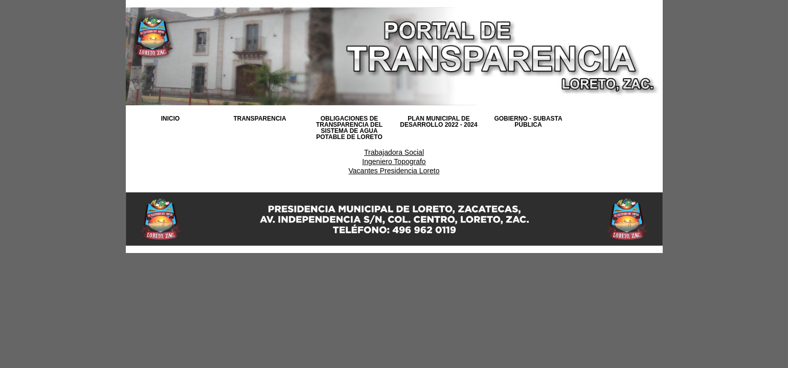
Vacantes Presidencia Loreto (394, 171)
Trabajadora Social (394, 152)
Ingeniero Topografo (393, 161)
